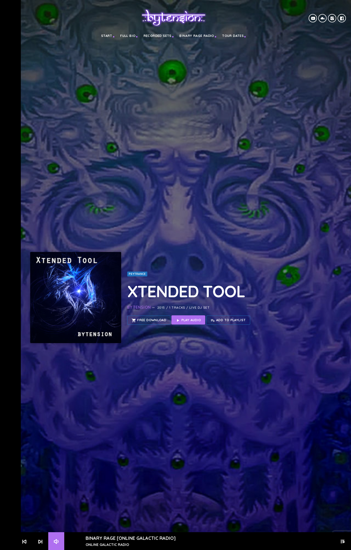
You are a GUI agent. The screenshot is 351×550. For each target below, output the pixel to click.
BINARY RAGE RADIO (196, 36)
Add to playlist (228, 303)
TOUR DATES (233, 36)
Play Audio (188, 303)
